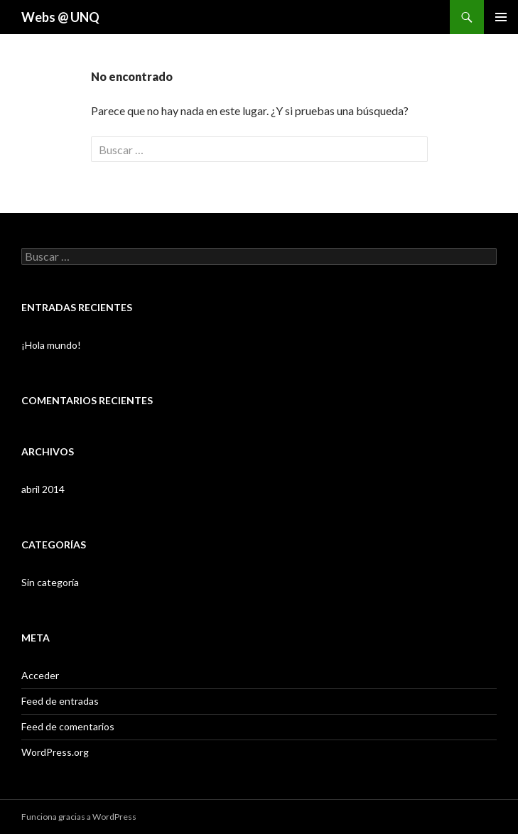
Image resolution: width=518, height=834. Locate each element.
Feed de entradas (60, 701)
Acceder (40, 675)
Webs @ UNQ (60, 17)
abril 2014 (43, 489)
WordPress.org (55, 752)
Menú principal (501, 17)
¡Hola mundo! (51, 345)
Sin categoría (50, 582)
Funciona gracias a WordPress (78, 816)
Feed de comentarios (67, 726)
